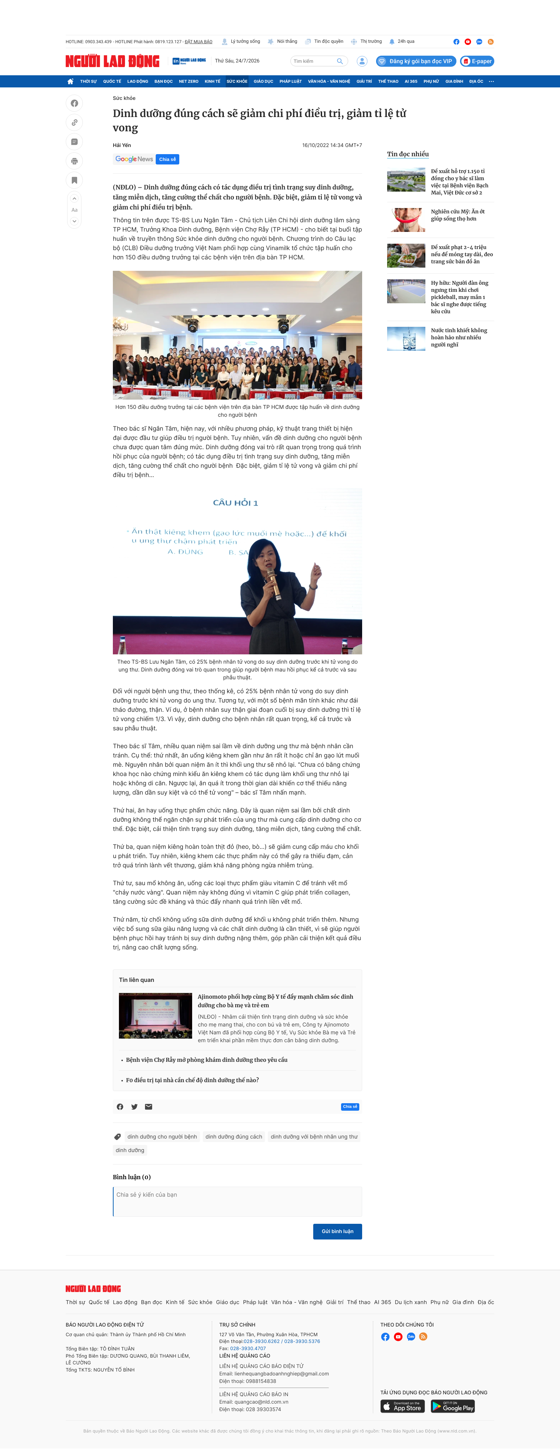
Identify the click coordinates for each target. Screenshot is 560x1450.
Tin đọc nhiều (408, 154)
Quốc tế (112, 81)
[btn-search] (340, 61)
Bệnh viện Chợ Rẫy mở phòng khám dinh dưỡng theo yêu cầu (207, 1060)
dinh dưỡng (130, 1150)
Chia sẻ (167, 159)
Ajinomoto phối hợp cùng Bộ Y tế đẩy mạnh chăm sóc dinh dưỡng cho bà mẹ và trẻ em (275, 1001)
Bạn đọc (164, 81)
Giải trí (364, 81)
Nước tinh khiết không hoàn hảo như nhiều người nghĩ (459, 337)
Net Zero (189, 81)
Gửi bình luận (338, 1231)
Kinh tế (213, 81)
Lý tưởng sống (240, 41)
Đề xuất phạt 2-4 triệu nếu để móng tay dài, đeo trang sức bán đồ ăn (462, 254)
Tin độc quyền (323, 41)
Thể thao (388, 81)
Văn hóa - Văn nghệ (329, 81)
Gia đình (454, 81)
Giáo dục (264, 81)
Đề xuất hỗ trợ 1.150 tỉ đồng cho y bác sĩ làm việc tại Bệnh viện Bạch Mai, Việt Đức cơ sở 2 (460, 182)
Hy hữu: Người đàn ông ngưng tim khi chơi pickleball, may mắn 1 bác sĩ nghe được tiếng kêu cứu (460, 297)
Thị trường (366, 41)
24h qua (401, 41)
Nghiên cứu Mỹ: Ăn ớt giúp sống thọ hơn (458, 215)
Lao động (138, 81)
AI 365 (411, 81)
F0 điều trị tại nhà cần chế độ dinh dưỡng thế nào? (192, 1080)
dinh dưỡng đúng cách (234, 1136)
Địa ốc (477, 81)
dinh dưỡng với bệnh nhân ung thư (314, 1136)
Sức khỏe (237, 81)
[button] (74, 198)
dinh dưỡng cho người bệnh (162, 1136)
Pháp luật (291, 81)
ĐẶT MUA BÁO (198, 41)
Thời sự (88, 81)
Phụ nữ (431, 81)
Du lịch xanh (411, 1302)
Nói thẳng (282, 41)
